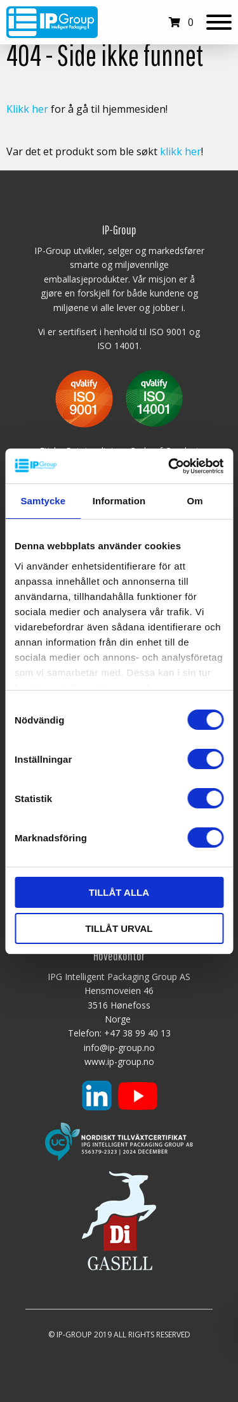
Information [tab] (119, 500)
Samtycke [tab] (42, 500)
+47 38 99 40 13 (137, 1033)
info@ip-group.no (119, 1048)
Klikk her (27, 109)
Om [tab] (195, 500)
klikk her (180, 151)
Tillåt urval (118, 928)
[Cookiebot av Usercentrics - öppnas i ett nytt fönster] (169, 466)
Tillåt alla (119, 892)
